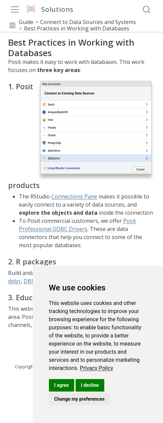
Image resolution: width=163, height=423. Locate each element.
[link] (96, 368)
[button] (12, 25)
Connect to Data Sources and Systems (88, 22)
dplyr (14, 281)
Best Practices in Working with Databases (76, 28)
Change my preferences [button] (79, 399)
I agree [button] (61, 385)
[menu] (14, 9)
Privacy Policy (96, 368)
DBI (28, 281)
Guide (26, 22)
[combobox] (147, 10)
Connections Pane (74, 196)
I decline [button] (90, 385)
